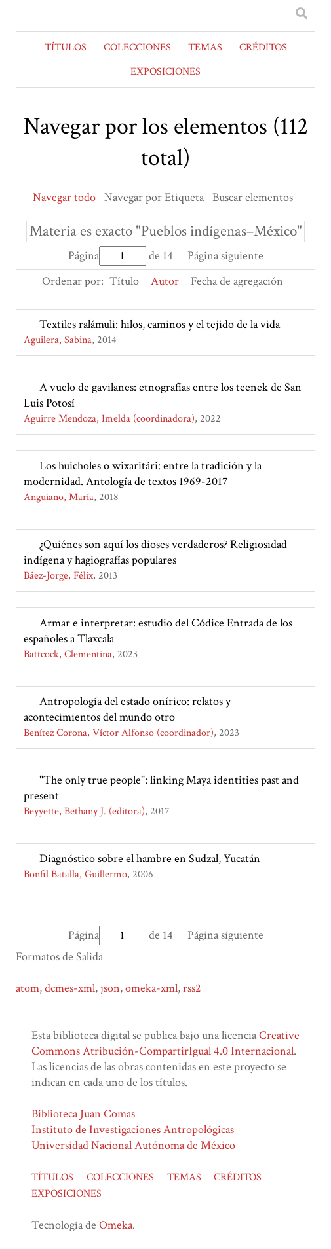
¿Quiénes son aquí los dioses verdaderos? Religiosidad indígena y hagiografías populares (155, 552)
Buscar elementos (252, 197)
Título (124, 281)
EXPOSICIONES (165, 72)
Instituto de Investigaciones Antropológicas (132, 1129)
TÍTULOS (66, 47)
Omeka (115, 1225)
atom (27, 988)
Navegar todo (64, 197)
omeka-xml (151, 988)
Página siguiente (225, 255)
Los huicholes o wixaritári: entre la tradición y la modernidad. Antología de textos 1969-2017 (143, 473)
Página (107, 255)
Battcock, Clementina (68, 654)
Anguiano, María (59, 497)
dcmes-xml (70, 988)
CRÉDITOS (263, 47)
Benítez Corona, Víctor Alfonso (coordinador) (119, 733)
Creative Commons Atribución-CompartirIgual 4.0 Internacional (165, 1043)
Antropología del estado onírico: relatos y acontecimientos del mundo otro (127, 709)
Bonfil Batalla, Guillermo (75, 874)
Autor (165, 281)
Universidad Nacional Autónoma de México (133, 1145)
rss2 (192, 988)
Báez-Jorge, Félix (58, 576)
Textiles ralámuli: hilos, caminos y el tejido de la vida (159, 324)
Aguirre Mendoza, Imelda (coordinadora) (109, 418)
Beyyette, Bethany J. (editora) (84, 811)
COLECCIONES (137, 47)
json (110, 988)
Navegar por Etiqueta (154, 197)
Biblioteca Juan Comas (83, 1113)
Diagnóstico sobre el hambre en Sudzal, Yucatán (149, 858)
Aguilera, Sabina (58, 340)
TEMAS (205, 47)
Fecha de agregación (237, 281)
